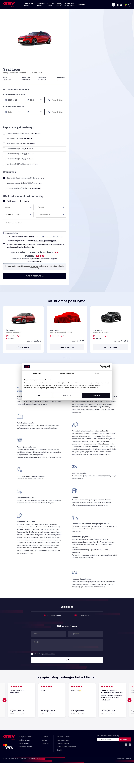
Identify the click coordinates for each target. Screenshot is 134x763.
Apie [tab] (97, 373)
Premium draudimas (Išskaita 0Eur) (21, 188)
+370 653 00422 (54, 616)
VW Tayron (97, 330)
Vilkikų (59, 4)
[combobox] (7, 214)
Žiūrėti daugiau (23, 347)
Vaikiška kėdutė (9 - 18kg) (18, 159)
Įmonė (24, 201)
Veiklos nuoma (24, 743)
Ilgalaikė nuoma (24, 740)
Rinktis (67, 395)
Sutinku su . (43, 654)
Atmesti (38, 395)
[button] (63, 357)
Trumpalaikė (29, 4)
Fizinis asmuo (9, 201)
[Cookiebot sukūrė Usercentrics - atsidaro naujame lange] (101, 366)
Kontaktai (81, 4)
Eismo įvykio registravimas (66, 747)
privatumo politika (48, 654)
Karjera (44, 740)
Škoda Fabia (11, 330)
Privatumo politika (63, 737)
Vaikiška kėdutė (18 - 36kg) (18, 154)
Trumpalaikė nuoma (25, 737)
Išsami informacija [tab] (67, 373)
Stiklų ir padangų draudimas (19, 143)
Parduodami (69, 4)
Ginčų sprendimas (63, 743)
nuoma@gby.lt (84, 616)
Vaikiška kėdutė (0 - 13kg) (18, 148)
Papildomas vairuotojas (17, 138)
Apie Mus (45, 737)
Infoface (128, 758)
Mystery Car (54, 330)
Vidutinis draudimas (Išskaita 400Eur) (22, 183)
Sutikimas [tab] (37, 373)
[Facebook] (118, 5)
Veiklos (50, 4)
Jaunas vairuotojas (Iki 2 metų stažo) (22, 133)
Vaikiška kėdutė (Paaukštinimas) (20, 164)
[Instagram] (121, 5)
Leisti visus (96, 395)
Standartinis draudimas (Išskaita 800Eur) (23, 178)
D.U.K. (59, 750)
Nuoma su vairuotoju (26, 747)
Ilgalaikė (41, 4)
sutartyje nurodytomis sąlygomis (45, 241)
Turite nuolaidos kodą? (34, 261)
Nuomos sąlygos (63, 740)
